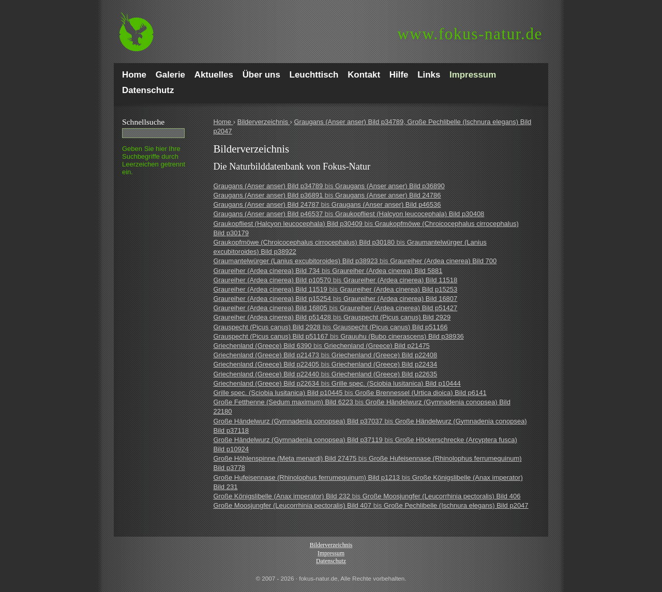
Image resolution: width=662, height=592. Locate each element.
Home (223, 122)
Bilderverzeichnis (263, 122)
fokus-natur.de (470, 34)
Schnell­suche (143, 121)
